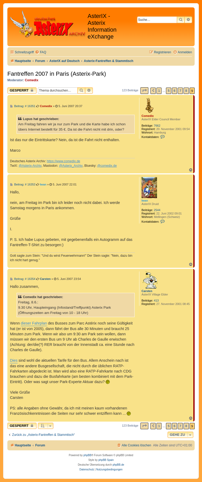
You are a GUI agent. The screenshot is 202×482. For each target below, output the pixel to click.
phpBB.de (118, 464)
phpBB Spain (106, 460)
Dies (14, 360)
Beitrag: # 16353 (23, 184)
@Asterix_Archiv (71, 166)
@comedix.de (107, 166)
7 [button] (180, 91)
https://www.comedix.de (63, 161)
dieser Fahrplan (34, 323)
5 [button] (168, 91)
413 (156, 300)
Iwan (145, 200)
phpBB (87, 455)
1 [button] (159, 91)
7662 (157, 125)
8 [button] (186, 91)
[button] (144, 90)
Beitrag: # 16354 (23, 279)
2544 (157, 210)
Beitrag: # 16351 (23, 106)
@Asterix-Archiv (30, 166)
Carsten (147, 291)
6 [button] (174, 91)
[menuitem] (40, 52)
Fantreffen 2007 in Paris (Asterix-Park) (56, 73)
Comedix (31, 80)
